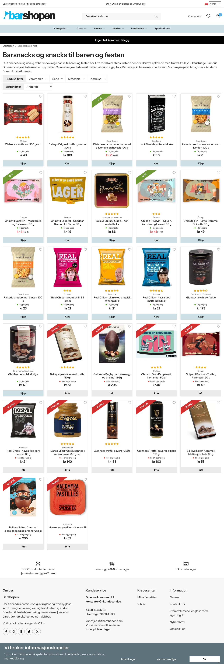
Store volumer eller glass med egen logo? (189, 612)
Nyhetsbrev (177, 621)
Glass (81, 28)
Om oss (175, 596)
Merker (118, 28)
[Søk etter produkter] (116, 16)
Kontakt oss (194, 16)
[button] (23, 163)
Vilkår (141, 603)
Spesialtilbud (162, 28)
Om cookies (177, 628)
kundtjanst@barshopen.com (104, 620)
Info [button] (67, 392)
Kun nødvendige (166, 659)
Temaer (100, 28)
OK (204, 659)
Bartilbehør (139, 28)
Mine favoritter (147, 596)
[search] (156, 16)
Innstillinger (128, 659)
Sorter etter (13, 86)
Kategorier (62, 28)
